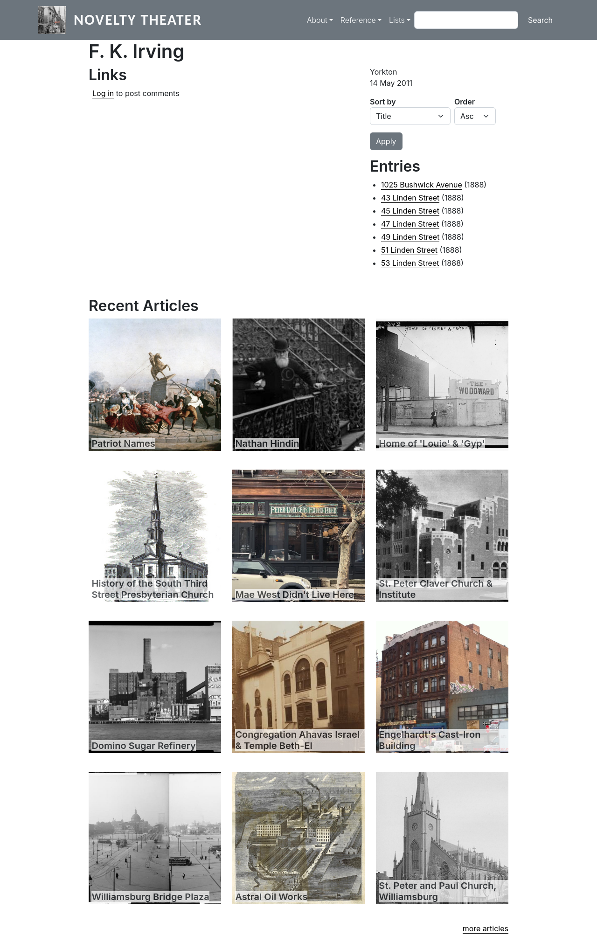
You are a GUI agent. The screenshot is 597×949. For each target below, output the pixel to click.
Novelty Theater (138, 20)
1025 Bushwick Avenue (421, 184)
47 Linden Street (410, 224)
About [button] (317, 20)
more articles (485, 928)
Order (464, 101)
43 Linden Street (410, 197)
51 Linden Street (409, 250)
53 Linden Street (410, 263)
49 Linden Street (410, 237)
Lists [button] (397, 20)
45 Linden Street (410, 210)
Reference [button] (358, 20)
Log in (103, 93)
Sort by (383, 101)
